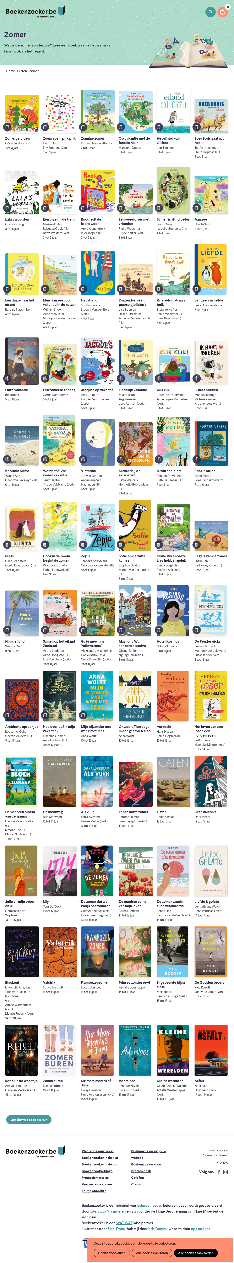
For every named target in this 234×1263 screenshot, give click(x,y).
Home (10, 71)
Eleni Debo (116, 1228)
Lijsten (22, 71)
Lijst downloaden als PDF (28, 1120)
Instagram (224, 1172)
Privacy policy (217, 1150)
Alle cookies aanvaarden (196, 1253)
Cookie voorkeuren (112, 1253)
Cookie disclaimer (214, 1155)
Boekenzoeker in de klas (100, 1158)
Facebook (218, 1172)
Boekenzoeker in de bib (100, 1164)
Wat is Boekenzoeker (98, 1151)
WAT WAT (124, 1222)
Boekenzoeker (35, 11)
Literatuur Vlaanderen (108, 1211)
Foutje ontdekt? (94, 1191)
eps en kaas (200, 1228)
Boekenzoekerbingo (97, 1171)
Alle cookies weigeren (152, 1253)
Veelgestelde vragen (97, 1184)
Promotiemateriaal (95, 1177)
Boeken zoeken (210, 12)
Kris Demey (157, 1228)
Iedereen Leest (149, 1205)
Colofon (137, 1177)
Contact (137, 1184)
